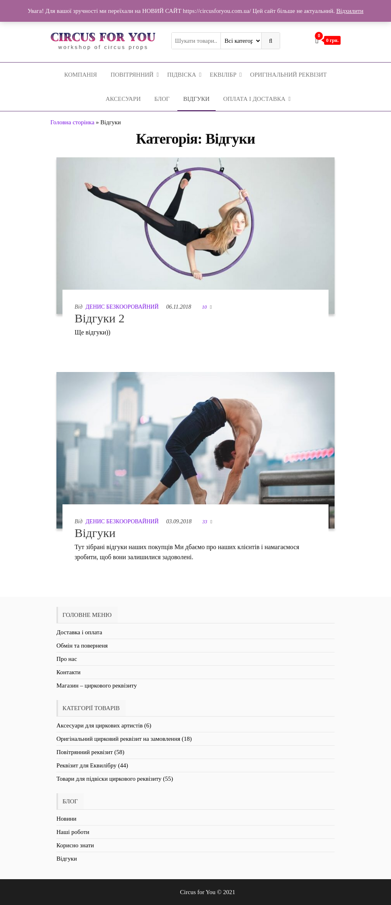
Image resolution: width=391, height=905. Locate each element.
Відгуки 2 (100, 318)
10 (205, 307)
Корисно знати (75, 845)
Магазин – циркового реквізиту (96, 685)
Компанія (80, 74)
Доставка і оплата (79, 632)
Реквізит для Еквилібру (86, 765)
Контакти (68, 672)
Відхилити (349, 11)
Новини (66, 818)
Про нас (66, 659)
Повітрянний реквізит (84, 752)
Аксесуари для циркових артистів (99, 725)
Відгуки (196, 99)
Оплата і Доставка (254, 99)
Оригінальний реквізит (288, 74)
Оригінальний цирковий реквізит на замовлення (118, 739)
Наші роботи (72, 832)
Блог (162, 99)
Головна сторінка (72, 122)
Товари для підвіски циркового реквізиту (109, 778)
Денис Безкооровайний (121, 307)
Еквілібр (223, 74)
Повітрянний (132, 74)
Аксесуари (123, 99)
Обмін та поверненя (82, 645)
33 (205, 522)
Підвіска (181, 74)
